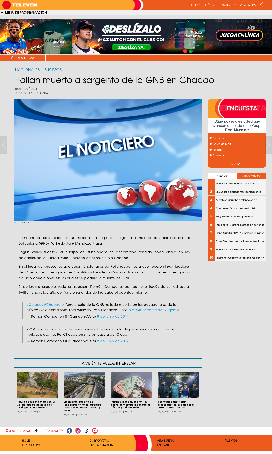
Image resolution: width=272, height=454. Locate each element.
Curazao (216, 155)
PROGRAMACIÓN (101, 445)
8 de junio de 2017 (113, 316)
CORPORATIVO (99, 440)
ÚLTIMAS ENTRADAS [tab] (251, 176)
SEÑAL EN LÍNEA (202, 5)
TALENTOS (231, 440)
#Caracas (35, 304)
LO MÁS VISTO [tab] (222, 176)
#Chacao (52, 304)
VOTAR (237, 163)
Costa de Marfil (220, 144)
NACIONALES (27, 69)
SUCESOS (53, 69)
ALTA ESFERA (248, 5)
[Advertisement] (237, 291)
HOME (26, 440)
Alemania (217, 138)
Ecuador (216, 150)
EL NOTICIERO (227, 5)
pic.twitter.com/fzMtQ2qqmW (154, 309)
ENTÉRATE (163, 445)
